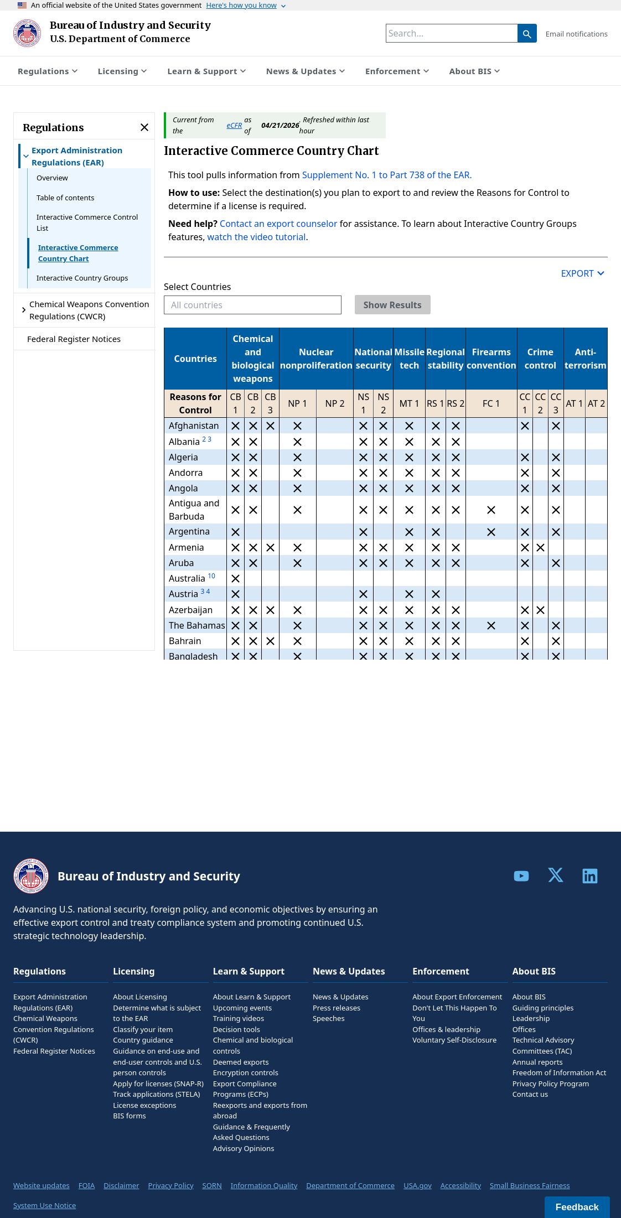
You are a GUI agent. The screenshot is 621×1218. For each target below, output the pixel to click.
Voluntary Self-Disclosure (454, 1040)
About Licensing (140, 997)
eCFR (234, 125)
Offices (524, 1029)
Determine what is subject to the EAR (157, 1013)
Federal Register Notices (74, 338)
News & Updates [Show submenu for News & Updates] (307, 71)
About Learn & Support (252, 997)
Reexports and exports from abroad (260, 1110)
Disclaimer (121, 1185)
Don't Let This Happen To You (454, 1013)
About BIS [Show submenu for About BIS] (476, 71)
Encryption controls (245, 1072)
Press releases (336, 1008)
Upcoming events (242, 1008)
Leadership (531, 1018)
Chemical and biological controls (253, 1045)
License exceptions (144, 1105)
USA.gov (417, 1185)
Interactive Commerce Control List (87, 222)
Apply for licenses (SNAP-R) (158, 1084)
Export (584, 273)
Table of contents (65, 198)
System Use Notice (44, 1205)
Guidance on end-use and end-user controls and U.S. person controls (157, 1061)
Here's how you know (247, 5)
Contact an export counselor (280, 223)
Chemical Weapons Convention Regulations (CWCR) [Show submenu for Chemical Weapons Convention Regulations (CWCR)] (83, 310)
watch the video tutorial (257, 237)
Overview (52, 178)
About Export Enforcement (457, 997)
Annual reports (538, 1062)
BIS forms (129, 1116)
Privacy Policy (171, 1185)
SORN (212, 1185)
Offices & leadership (446, 1029)
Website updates (41, 1185)
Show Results (393, 305)
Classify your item (143, 1029)
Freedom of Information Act (560, 1072)
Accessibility (461, 1185)
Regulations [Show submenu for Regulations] (49, 71)
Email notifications (577, 34)
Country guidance (143, 1040)
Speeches (329, 1018)
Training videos (239, 1018)
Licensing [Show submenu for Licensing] (124, 71)
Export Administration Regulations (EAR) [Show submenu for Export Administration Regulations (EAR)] (71, 156)
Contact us (530, 1094)
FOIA (87, 1185)
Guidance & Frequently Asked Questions (251, 1132)
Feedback (577, 1207)
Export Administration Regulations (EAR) (50, 1002)
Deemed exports (241, 1062)
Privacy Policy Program (551, 1084)
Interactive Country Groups (82, 278)
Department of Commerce (350, 1185)
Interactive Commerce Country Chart (78, 252)
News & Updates (341, 997)
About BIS (529, 997)
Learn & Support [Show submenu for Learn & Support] (207, 71)
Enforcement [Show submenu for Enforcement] (398, 71)
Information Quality (264, 1185)
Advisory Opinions (244, 1148)
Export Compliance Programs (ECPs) (245, 1089)
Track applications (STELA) (156, 1094)
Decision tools (236, 1029)
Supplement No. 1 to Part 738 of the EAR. (386, 175)
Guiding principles (543, 1008)
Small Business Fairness (530, 1185)
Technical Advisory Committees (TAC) (544, 1045)
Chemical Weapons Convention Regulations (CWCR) (53, 1029)
